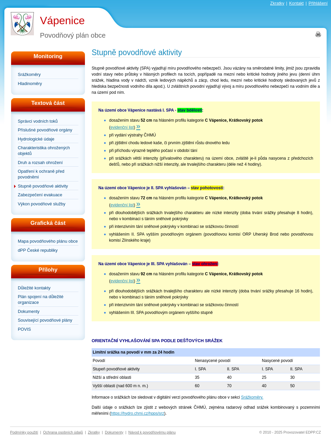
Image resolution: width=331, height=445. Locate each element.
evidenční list (122, 127)
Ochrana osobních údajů (63, 432)
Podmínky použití (24, 432)
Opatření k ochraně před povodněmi (41, 174)
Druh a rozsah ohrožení (40, 162)
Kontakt (296, 3)
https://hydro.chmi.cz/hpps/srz (137, 413)
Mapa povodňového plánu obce (48, 241)
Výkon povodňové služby (41, 203)
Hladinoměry (30, 83)
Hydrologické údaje (36, 138)
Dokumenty (29, 311)
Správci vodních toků (38, 121)
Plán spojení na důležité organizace (40, 299)
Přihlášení (318, 3)
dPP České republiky (38, 250)
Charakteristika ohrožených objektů (44, 150)
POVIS (24, 329)
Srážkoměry (29, 74)
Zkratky (277, 3)
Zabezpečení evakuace (40, 194)
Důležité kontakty (34, 287)
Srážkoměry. (252, 397)
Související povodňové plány (45, 320)
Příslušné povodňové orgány (45, 129)
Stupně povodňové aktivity (43, 186)
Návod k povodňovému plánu (152, 432)
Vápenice (62, 20)
